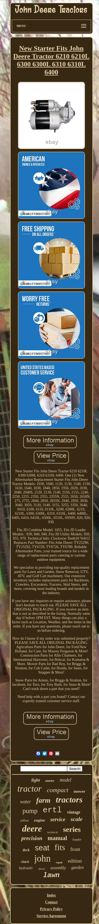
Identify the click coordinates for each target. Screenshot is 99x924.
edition (75, 861)
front (75, 849)
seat (42, 848)
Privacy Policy (51, 909)
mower (79, 791)
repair (59, 862)
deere (32, 828)
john (42, 858)
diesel (41, 868)
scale (76, 819)
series (72, 829)
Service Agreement (51, 916)
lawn (51, 875)
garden (77, 867)
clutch (25, 862)
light (35, 780)
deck (26, 850)
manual (57, 838)
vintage (73, 812)
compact (57, 790)
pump (29, 810)
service (57, 819)
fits (60, 847)
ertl (52, 810)
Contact (51, 902)
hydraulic (26, 868)
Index (51, 895)
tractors (69, 799)
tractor (29, 788)
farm (43, 800)
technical (52, 832)
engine (39, 820)
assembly (58, 867)
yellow (24, 820)
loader (76, 839)
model (65, 780)
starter (49, 781)
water (25, 801)
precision (31, 838)
